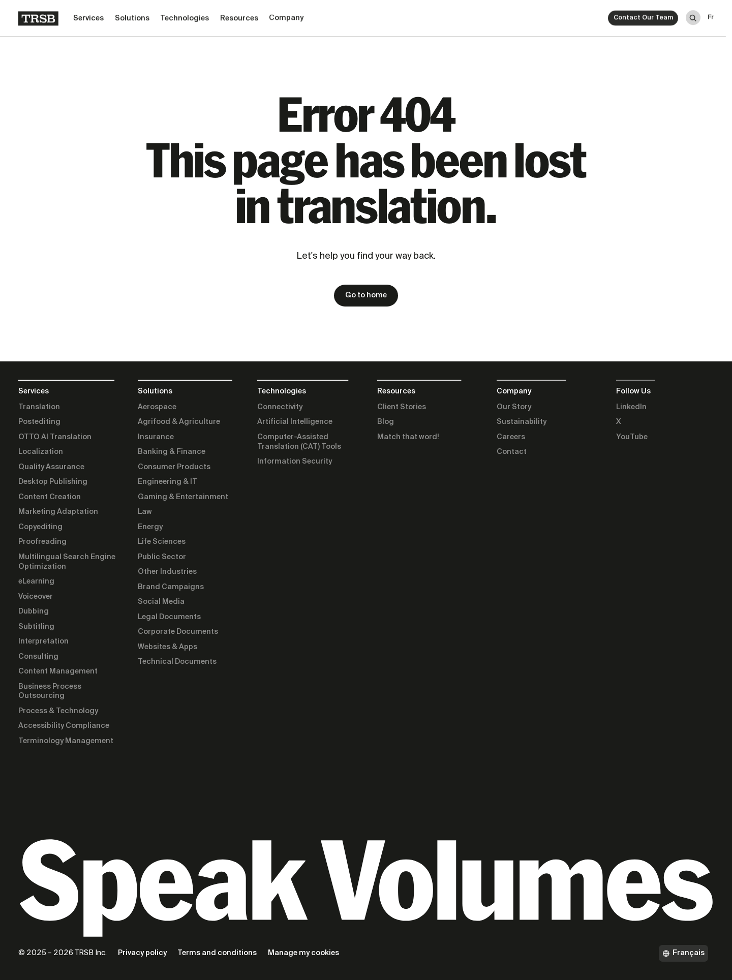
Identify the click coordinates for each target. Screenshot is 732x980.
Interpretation (43, 641)
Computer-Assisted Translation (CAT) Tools (299, 442)
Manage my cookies (303, 953)
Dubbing (33, 611)
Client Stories (401, 407)
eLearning (36, 581)
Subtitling (36, 626)
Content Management (58, 671)
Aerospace (157, 407)
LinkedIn (631, 407)
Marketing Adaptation (58, 511)
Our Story (514, 407)
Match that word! (408, 437)
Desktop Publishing (52, 481)
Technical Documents (177, 661)
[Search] (693, 14)
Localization (40, 451)
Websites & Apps (167, 647)
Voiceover (35, 596)
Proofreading (42, 541)
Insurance (156, 437)
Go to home (366, 295)
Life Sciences (162, 541)
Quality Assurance (51, 467)
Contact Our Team (643, 14)
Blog (385, 421)
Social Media (161, 601)
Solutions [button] (132, 16)
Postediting (39, 421)
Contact (512, 451)
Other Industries (167, 571)
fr (711, 12)
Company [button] (286, 15)
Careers (511, 437)
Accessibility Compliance (63, 725)
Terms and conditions (217, 953)
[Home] (38, 17)
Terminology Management (65, 741)
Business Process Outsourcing (49, 691)
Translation (39, 407)
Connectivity (279, 407)
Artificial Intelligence (294, 421)
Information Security (294, 461)
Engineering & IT (167, 481)
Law (145, 511)
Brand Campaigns (171, 587)
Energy (150, 527)
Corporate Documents (178, 631)
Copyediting (40, 527)
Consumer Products (174, 467)
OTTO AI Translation (55, 437)
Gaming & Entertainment (183, 497)
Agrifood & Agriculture (179, 421)
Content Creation (49, 497)
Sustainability (521, 421)
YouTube (632, 437)
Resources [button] (239, 15)
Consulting (38, 656)
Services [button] (88, 16)
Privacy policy (142, 953)
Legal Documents (169, 617)
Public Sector (162, 557)
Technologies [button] (184, 16)
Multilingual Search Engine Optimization (66, 562)
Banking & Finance (171, 451)
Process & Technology (58, 711)
